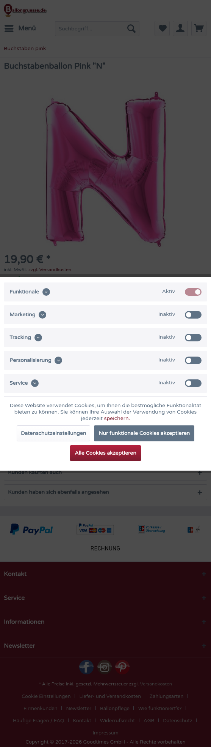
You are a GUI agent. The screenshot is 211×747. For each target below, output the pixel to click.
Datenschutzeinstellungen (53, 433)
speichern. (117, 418)
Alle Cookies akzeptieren (105, 453)
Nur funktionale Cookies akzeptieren (144, 433)
